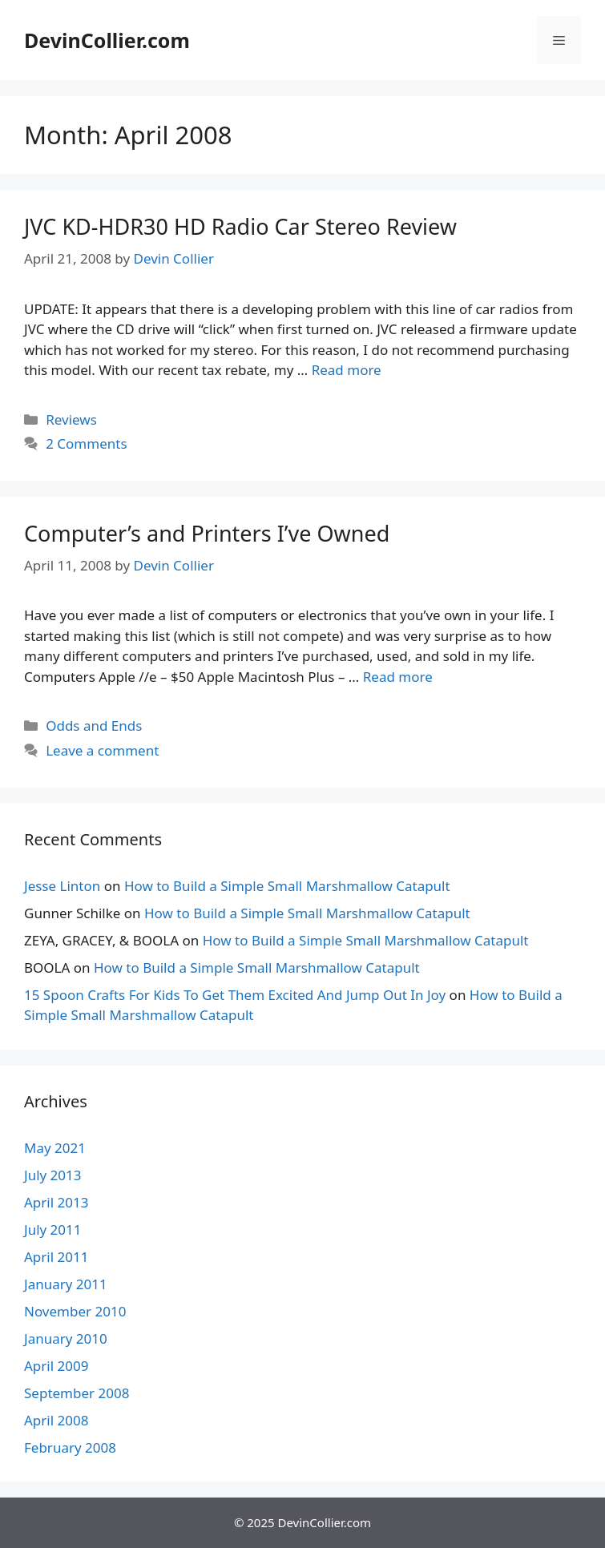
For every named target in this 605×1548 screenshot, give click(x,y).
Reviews (71, 419)
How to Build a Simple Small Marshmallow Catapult (287, 886)
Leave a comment (102, 750)
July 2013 (53, 1175)
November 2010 (75, 1311)
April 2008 (56, 1420)
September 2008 (76, 1393)
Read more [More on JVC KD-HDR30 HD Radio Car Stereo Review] (346, 370)
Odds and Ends (94, 725)
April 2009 (56, 1366)
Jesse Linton (62, 886)
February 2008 (70, 1447)
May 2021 (55, 1148)
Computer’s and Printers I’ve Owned (206, 533)
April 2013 (56, 1202)
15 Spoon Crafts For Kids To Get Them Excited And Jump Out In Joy (235, 995)
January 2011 (65, 1284)
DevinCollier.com (107, 40)
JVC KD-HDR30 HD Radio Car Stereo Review (240, 226)
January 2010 (65, 1338)
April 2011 (56, 1257)
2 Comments (86, 443)
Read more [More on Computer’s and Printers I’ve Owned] (398, 676)
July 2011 (53, 1229)
